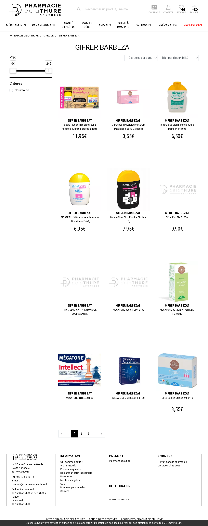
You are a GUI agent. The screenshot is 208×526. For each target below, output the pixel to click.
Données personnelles (73, 487)
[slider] (13, 71)
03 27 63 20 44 (25, 477)
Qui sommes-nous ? (71, 462)
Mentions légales (70, 480)
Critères (16, 83)
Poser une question (71, 469)
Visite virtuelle (68, 465)
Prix (13, 57)
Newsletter (66, 476)
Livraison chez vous (169, 465)
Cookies (64, 491)
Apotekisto (142, 519)
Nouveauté (21, 90)
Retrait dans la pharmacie (172, 462)
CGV (62, 483)
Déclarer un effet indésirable (76, 472)
